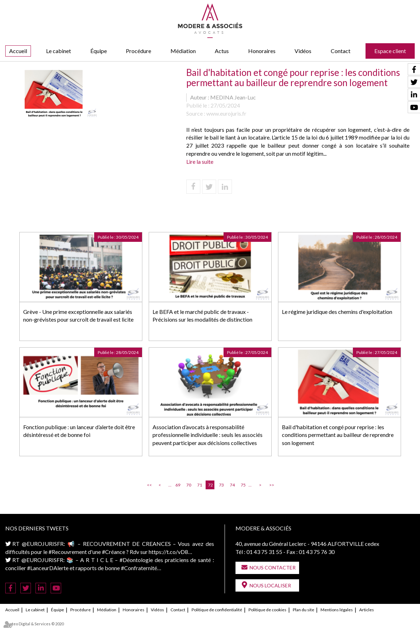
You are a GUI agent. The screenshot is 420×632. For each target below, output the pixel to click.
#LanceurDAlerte (48, 568)
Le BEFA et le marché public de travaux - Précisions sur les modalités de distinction (202, 315)
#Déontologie (136, 559)
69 (177, 485)
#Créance (113, 551)
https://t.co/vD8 (168, 551)
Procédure (138, 50)
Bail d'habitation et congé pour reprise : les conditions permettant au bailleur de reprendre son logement (338, 435)
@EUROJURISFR (43, 543)
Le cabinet (58, 50)
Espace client (390, 50)
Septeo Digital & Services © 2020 (34, 623)
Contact (340, 50)
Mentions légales (337, 609)
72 (210, 485)
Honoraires (262, 50)
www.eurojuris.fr (226, 113)
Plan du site (303, 609)
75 (243, 485)
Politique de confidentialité (217, 609)
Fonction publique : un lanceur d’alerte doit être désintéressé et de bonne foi (79, 431)
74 (232, 485)
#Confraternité (139, 568)
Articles (366, 609)
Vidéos (303, 50)
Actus (222, 50)
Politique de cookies (267, 609)
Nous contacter (273, 567)
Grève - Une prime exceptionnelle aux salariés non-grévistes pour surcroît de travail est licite (78, 315)
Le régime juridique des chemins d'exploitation (337, 311)
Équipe (98, 50)
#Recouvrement (68, 551)
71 (199, 485)
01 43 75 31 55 (264, 551)
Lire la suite (199, 161)
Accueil (18, 50)
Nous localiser (270, 585)
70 (188, 485)
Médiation (183, 50)
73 (221, 485)
